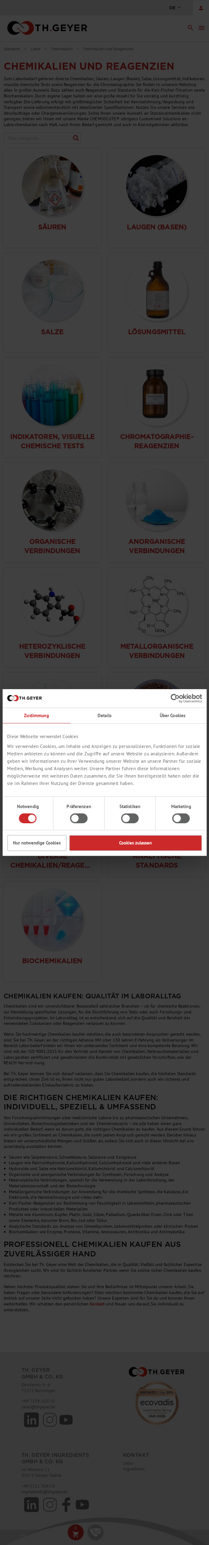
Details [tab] (104, 715)
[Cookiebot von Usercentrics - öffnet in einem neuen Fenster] (175, 698)
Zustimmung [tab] (36, 715)
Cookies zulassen (135, 843)
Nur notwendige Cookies (37, 843)
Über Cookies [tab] (173, 715)
